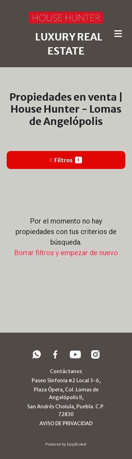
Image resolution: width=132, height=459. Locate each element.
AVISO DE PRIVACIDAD (66, 423)
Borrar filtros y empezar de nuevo (66, 253)
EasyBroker (77, 444)
